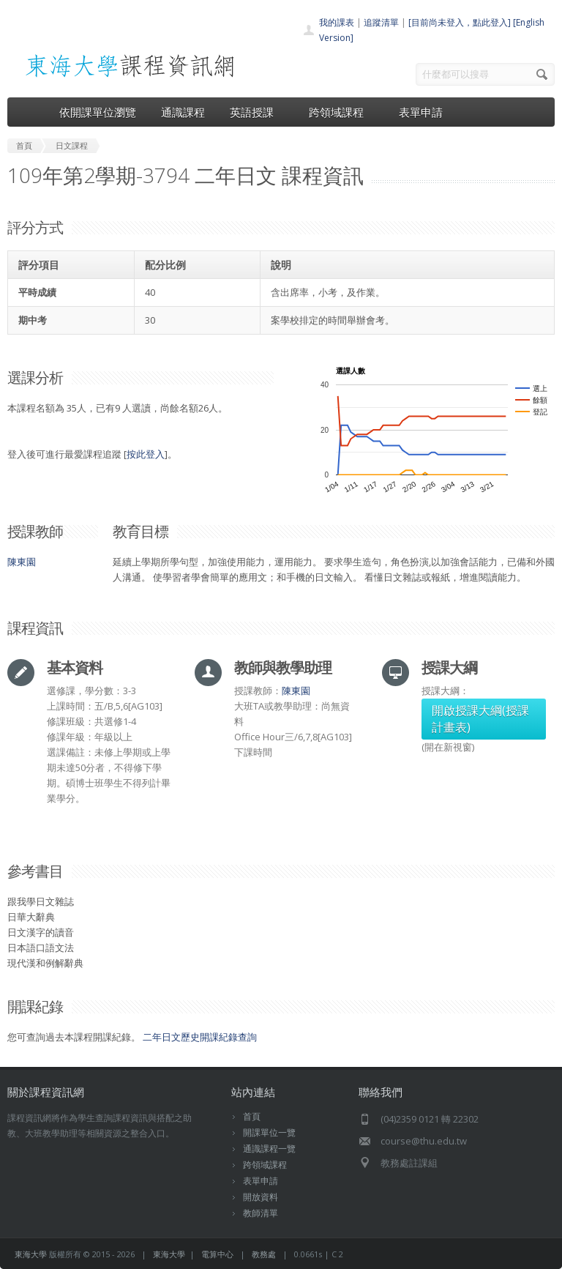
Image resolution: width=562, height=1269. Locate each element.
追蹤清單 (381, 22)
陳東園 (21, 561)
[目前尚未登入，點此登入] (459, 22)
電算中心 (217, 1253)
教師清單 (260, 1213)
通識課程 (183, 112)
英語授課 (257, 112)
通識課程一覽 (269, 1148)
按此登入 (146, 454)
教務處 (264, 1253)
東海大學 (31, 1253)
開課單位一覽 (269, 1132)
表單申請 (421, 112)
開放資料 (260, 1197)
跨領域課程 (341, 112)
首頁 (252, 1116)
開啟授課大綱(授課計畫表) (480, 718)
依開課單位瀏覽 (97, 112)
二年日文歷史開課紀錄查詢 (200, 1036)
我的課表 (336, 22)
